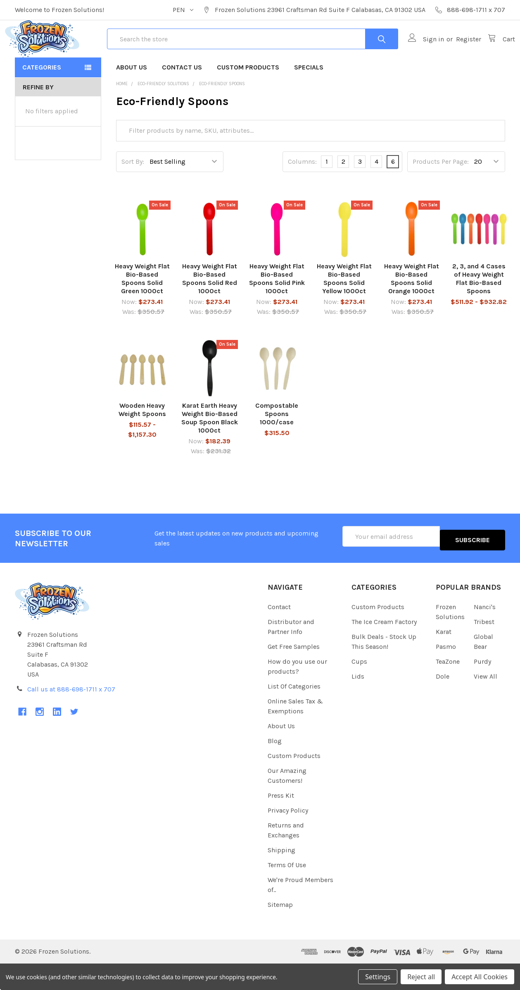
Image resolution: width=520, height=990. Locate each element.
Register (458, 54)
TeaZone (448, 687)
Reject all (421, 976)
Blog (275, 767)
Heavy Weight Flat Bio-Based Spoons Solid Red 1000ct (209, 308)
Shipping (281, 876)
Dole (442, 702)
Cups (359, 687)
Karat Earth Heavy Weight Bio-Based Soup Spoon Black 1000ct (209, 447)
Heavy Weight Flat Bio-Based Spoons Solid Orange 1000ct (411, 308)
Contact (279, 633)
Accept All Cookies (479, 976)
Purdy (482, 687)
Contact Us (182, 97)
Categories (41, 97)
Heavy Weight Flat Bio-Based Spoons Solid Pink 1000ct (277, 308)
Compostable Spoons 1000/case (276, 443)
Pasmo (446, 673)
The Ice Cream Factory (384, 648)
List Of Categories (294, 712)
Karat (443, 658)
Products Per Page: (441, 191)
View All (485, 702)
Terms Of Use (287, 891)
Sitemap (280, 931)
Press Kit (281, 821)
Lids (357, 702)
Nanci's (485, 633)
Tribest (484, 648)
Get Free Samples (294, 673)
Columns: (302, 191)
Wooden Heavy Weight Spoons (142, 439)
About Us (131, 97)
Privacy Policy (288, 836)
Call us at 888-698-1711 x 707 (71, 715)
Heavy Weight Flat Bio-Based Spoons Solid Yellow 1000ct (344, 308)
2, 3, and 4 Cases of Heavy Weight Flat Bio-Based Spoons (479, 308)
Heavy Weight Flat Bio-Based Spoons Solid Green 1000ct (142, 308)
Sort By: (132, 191)
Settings (377, 976)
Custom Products (248, 97)
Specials (308, 97)
